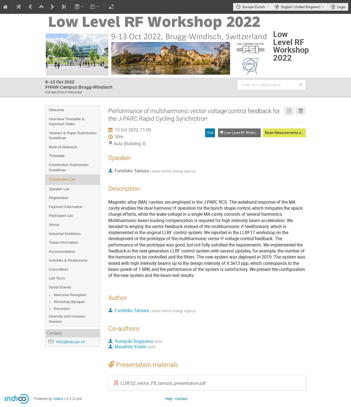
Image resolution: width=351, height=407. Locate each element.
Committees (58, 269)
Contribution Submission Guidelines (68, 167)
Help (168, 398)
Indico (58, 398)
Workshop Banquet (69, 302)
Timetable (57, 156)
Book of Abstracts (63, 147)
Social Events (60, 287)
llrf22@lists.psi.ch (70, 341)
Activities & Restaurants (68, 260)
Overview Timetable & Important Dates (66, 121)
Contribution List (62, 179)
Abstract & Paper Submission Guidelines (72, 135)
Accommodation (62, 251)
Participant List (61, 216)
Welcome (56, 110)
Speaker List (59, 189)
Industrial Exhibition (65, 234)
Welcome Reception (70, 295)
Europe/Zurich (253, 6)
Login (341, 6)
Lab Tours (57, 278)
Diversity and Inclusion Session (67, 319)
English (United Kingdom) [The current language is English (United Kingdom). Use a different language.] (301, 6)
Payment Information (66, 207)
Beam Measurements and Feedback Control (299, 132)
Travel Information (63, 242)
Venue (54, 225)
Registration (58, 198)
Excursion (62, 309)
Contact (181, 398)
